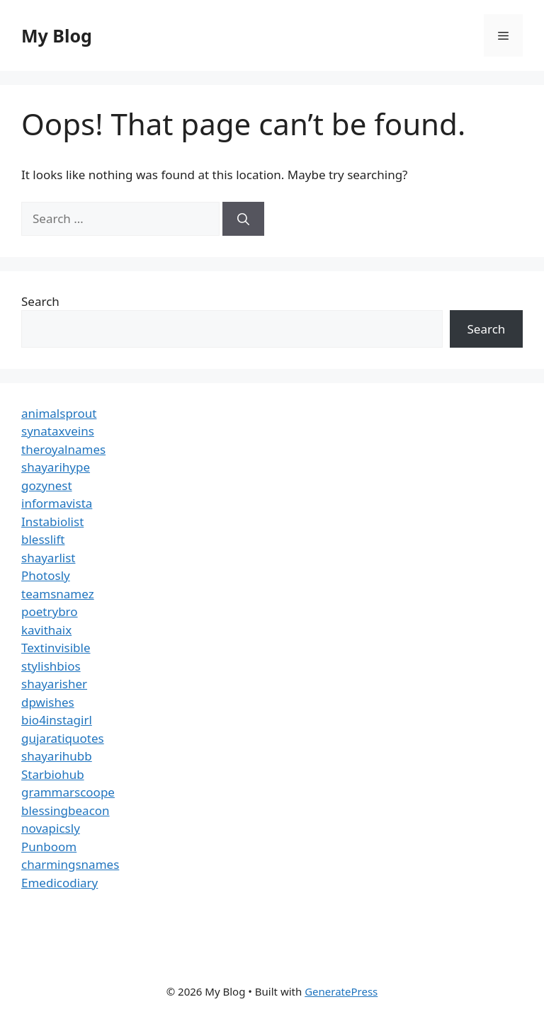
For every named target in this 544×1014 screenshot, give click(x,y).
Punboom (48, 846)
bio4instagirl (56, 720)
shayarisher (54, 684)
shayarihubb (56, 756)
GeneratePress (341, 991)
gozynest (46, 485)
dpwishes (47, 702)
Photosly (45, 575)
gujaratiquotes (62, 738)
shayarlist (48, 557)
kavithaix (46, 630)
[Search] (243, 219)
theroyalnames (63, 449)
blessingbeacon (65, 810)
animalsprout (58, 413)
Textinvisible (56, 647)
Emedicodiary (59, 883)
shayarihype (55, 467)
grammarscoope (68, 792)
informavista (56, 503)
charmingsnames (70, 864)
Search (40, 301)
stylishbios (51, 666)
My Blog (56, 35)
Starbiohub (52, 774)
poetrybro (49, 611)
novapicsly (50, 828)
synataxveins (57, 431)
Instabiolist (52, 521)
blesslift (42, 539)
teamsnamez (57, 594)
